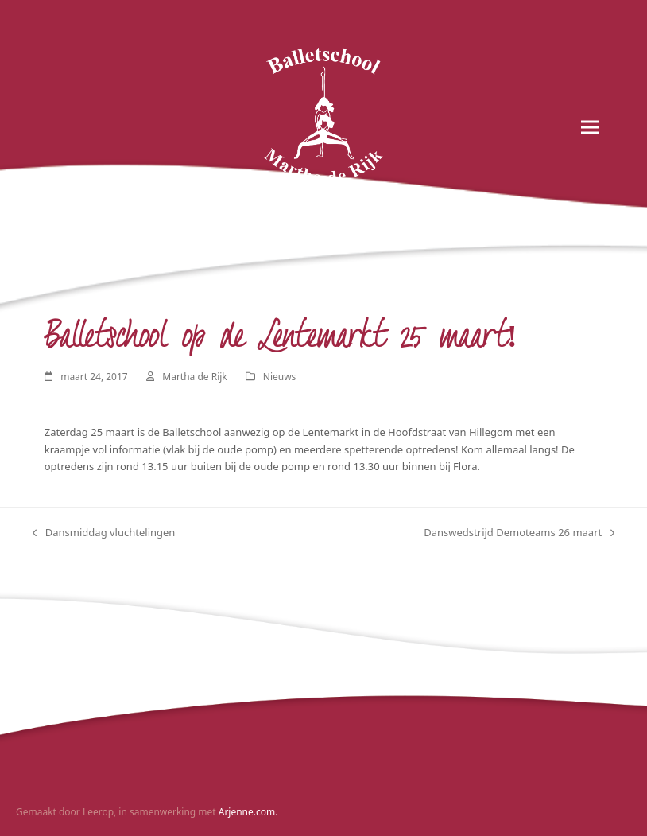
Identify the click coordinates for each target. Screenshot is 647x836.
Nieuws (279, 376)
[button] (590, 127)
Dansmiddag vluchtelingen (104, 533)
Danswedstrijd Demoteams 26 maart (519, 533)
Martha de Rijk (194, 376)
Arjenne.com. (248, 812)
